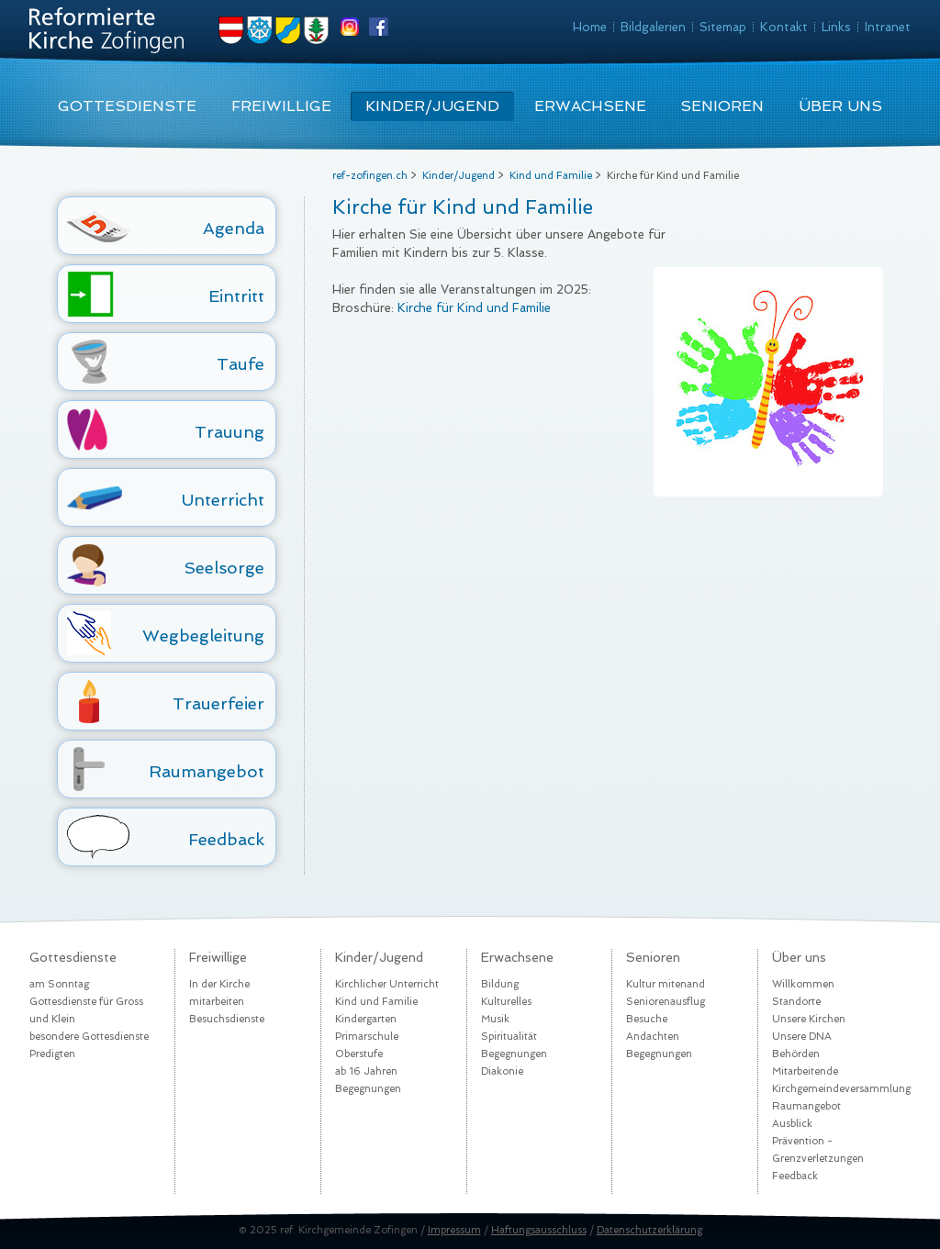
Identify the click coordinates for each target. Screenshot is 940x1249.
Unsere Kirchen (808, 1019)
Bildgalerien (653, 27)
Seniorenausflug (665, 1002)
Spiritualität (509, 1037)
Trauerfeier (218, 703)
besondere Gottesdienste (89, 1037)
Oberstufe (359, 1054)
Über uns (840, 106)
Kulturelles (506, 1002)
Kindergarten (366, 1019)
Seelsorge (224, 567)
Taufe (240, 364)
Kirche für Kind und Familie (474, 308)
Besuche (646, 1019)
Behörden (796, 1054)
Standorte (796, 1002)
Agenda (233, 228)
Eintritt (236, 296)
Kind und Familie (550, 176)
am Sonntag (59, 984)
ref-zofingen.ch (370, 176)
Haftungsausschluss (539, 1230)
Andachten (652, 1037)
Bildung (500, 984)
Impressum (454, 1230)
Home (590, 27)
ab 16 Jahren (366, 1071)
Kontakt (784, 27)
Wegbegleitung (203, 635)
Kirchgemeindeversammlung (841, 1089)
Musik (495, 1019)
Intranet (888, 27)
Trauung (229, 431)
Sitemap (722, 27)
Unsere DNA (802, 1037)
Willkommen (803, 984)
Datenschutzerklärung (649, 1230)
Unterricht (223, 499)
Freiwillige (281, 106)
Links (836, 27)
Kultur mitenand (665, 984)
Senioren (722, 106)
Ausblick (792, 1124)
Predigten (52, 1054)
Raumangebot (206, 771)
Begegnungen (368, 1089)
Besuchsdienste (226, 1019)
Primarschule (366, 1037)
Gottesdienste (127, 106)
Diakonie (502, 1071)
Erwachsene (590, 106)
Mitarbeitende (805, 1071)
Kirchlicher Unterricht (387, 984)
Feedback (226, 839)
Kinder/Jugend (432, 106)
